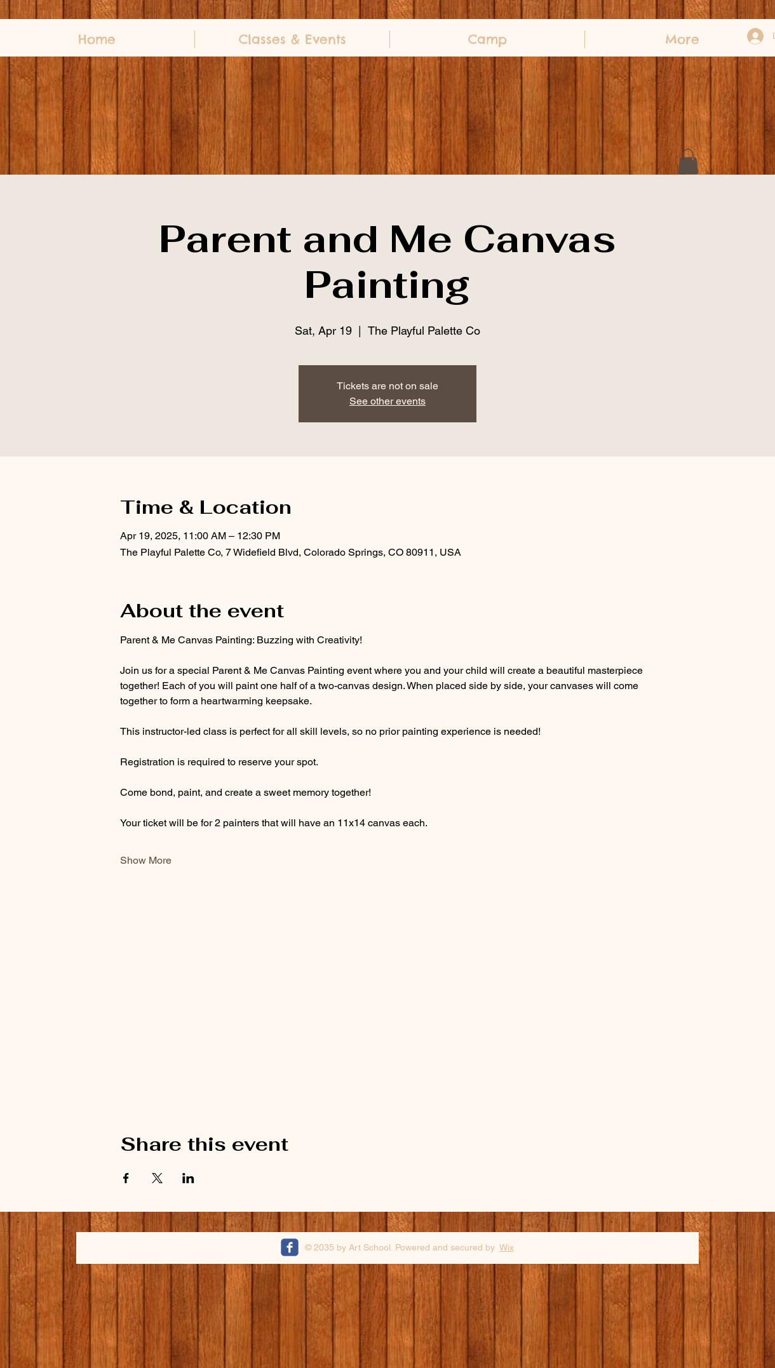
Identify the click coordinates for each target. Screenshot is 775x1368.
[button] (688, 162)
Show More (146, 860)
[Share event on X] (157, 1178)
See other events (387, 401)
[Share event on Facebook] (126, 1178)
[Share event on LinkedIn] (188, 1178)
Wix (506, 1247)
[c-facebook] (290, 1247)
